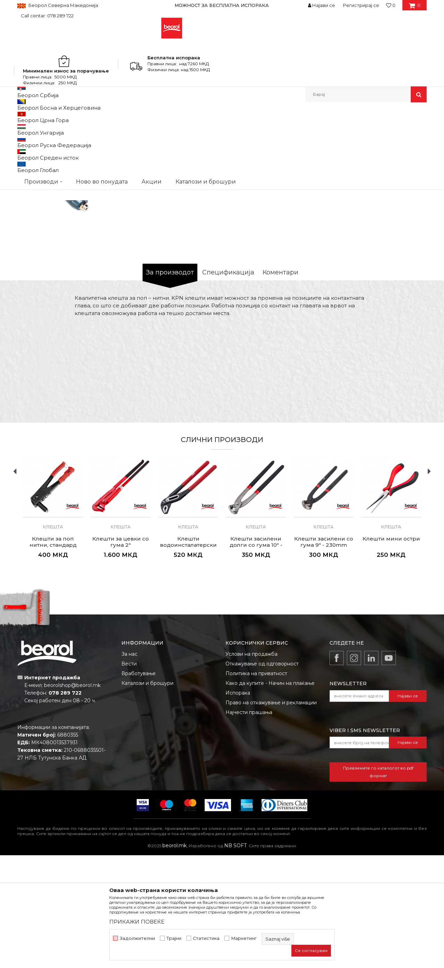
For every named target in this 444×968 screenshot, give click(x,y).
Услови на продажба (251, 767)
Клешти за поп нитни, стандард (53, 654)
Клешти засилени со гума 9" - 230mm (323, 654)
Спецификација (228, 385)
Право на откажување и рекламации (271, 815)
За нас (129, 767)
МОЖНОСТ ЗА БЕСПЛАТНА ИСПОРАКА (221, 5)
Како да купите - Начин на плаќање (270, 796)
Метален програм (85, 117)
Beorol (23, 117)
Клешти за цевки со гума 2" (120, 654)
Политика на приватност (256, 786)
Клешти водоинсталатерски (188, 654)
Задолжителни (137, 938)
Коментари (280, 385)
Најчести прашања (248, 825)
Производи (47, 117)
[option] (222, 5)
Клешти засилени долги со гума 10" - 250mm (256, 657)
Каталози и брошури (147, 796)
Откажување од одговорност (262, 776)
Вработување (138, 786)
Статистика (206, 938)
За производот (170, 385)
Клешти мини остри (391, 651)
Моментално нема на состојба (270, 285)
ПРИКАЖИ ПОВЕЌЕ (136, 921)
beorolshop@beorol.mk (72, 798)
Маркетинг (244, 938)
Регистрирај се (361, 5)
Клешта (156, 117)
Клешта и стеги (126, 117)
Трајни (173, 938)
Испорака (237, 806)
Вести (129, 776)
